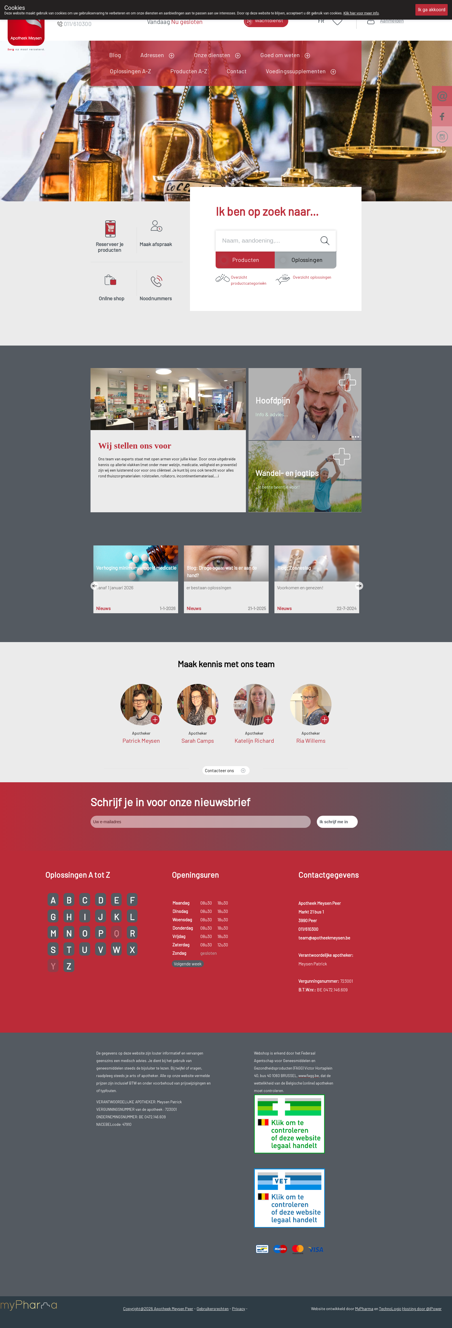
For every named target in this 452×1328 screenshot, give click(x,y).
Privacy (238, 1308)
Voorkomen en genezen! (300, 587)
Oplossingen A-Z (130, 70)
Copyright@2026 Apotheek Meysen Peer (158, 1308)
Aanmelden (392, 20)
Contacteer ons (219, 770)
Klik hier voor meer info (361, 13)
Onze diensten (212, 54)
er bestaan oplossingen (208, 587)
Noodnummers (156, 298)
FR (321, 21)
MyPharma (364, 1308)
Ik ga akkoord (431, 9)
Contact (236, 70)
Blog (115, 54)
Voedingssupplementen (296, 70)
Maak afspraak (156, 244)
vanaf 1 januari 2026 (114, 587)
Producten (245, 259)
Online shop (111, 298)
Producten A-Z (188, 70)
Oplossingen (307, 259)
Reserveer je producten (109, 247)
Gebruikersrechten (213, 1308)
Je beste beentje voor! (278, 486)
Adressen (152, 54)
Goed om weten (280, 54)
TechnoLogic (390, 1308)
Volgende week (187, 963)
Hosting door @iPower (422, 1308)
